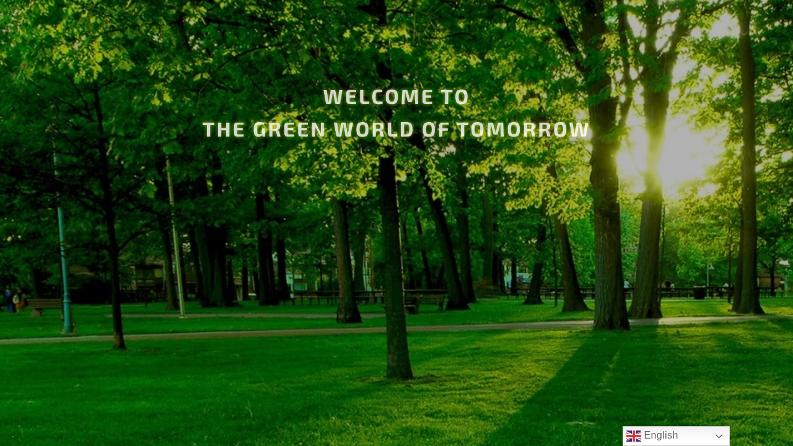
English (652, 436)
